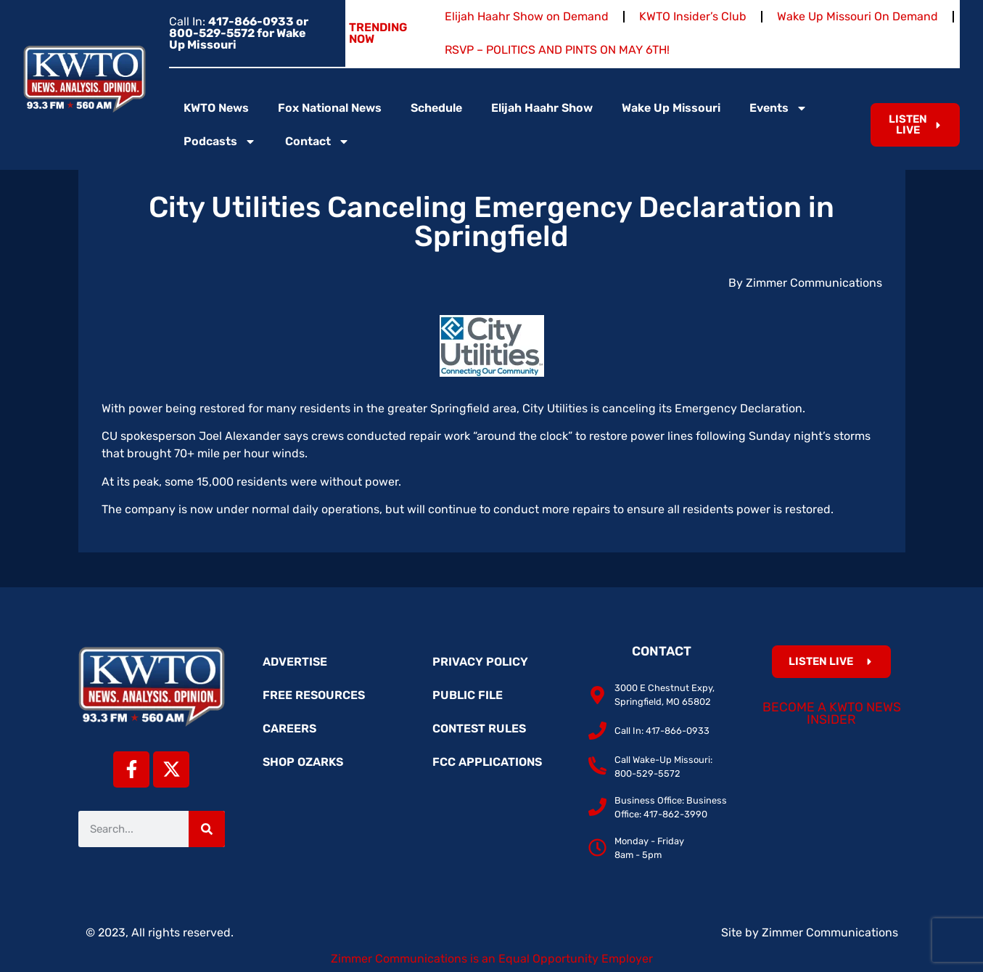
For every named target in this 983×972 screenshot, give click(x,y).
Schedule (436, 108)
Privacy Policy (480, 662)
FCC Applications (487, 762)
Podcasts (220, 141)
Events (778, 108)
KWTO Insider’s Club (692, 16)
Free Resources (314, 695)
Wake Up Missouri (671, 108)
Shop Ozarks (303, 762)
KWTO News (216, 108)
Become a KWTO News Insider (831, 713)
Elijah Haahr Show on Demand (527, 16)
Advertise (295, 662)
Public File (467, 695)
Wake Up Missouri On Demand (857, 16)
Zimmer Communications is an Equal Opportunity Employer (492, 958)
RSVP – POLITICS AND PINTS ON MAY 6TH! (557, 50)
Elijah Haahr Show (542, 108)
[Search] (207, 829)
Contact (317, 141)
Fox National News (330, 108)
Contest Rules (479, 728)
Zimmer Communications (830, 932)
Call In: (238, 33)
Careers (289, 728)
